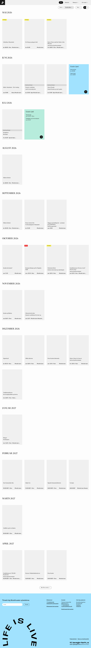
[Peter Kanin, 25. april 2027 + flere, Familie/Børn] (57, 565)
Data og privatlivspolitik (83, 639)
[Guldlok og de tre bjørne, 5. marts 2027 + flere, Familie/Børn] (12, 520)
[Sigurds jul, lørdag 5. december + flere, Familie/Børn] (12, 350)
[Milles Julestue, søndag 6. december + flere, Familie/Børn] (34, 350)
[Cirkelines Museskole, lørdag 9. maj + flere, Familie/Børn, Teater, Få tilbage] (12, 34)
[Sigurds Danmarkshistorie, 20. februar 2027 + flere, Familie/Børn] (57, 475)
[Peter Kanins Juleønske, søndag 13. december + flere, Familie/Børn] (57, 350)
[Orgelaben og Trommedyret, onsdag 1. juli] (34, 119)
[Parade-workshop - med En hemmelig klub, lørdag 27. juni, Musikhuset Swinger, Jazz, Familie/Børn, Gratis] (34, 79)
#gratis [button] (10, 137)
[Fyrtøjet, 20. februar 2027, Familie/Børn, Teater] (79, 475)
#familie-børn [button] (15, 47)
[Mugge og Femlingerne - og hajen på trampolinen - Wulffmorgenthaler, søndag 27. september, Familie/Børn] (57, 215)
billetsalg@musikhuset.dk (52, 603)
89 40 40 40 (51, 602)
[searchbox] (61, 2)
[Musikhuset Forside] (2, 2)
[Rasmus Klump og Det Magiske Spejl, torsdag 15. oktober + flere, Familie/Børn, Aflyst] (34, 260)
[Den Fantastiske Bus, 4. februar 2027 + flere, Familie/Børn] (12, 475)
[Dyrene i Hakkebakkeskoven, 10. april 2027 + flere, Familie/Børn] (34, 565)
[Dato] (78, 7)
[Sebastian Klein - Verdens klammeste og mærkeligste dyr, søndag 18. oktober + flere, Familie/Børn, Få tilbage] (57, 260)
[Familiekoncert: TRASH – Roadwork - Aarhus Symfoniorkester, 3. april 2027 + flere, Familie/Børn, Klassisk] (12, 565)
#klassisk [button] (40, 318)
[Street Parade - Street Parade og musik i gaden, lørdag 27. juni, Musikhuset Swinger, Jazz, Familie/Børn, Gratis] (57, 79)
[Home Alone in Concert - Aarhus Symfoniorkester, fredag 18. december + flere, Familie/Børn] (79, 350)
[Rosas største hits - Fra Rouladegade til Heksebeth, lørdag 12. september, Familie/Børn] (34, 215)
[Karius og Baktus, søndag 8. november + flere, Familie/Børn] (12, 305)
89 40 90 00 (66, 605)
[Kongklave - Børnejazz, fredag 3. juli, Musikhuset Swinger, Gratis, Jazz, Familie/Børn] (12, 124)
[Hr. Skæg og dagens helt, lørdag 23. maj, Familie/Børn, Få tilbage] (34, 34)
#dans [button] (13, 92)
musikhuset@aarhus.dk (66, 606)
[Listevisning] (86, 7)
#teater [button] (86, 488)
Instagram (78, 606)
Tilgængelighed (73, 639)
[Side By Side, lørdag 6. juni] (79, 70)
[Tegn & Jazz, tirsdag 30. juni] (79, 74)
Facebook (78, 605)
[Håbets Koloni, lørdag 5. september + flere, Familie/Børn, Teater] (12, 215)
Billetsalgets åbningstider (53, 606)
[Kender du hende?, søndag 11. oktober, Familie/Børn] (12, 260)
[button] (69, 7)
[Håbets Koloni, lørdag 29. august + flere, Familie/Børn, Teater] (12, 170)
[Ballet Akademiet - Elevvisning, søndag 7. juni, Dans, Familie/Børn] (12, 79)
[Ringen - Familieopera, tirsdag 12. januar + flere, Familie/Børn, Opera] (12, 430)
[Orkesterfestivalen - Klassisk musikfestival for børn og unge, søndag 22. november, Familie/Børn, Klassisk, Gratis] (34, 305)
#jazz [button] (32, 92)
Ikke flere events (45, 587)
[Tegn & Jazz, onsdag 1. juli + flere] (34, 115)
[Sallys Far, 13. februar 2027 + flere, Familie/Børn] (34, 475)
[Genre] (66, 7)
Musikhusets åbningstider (67, 609)
